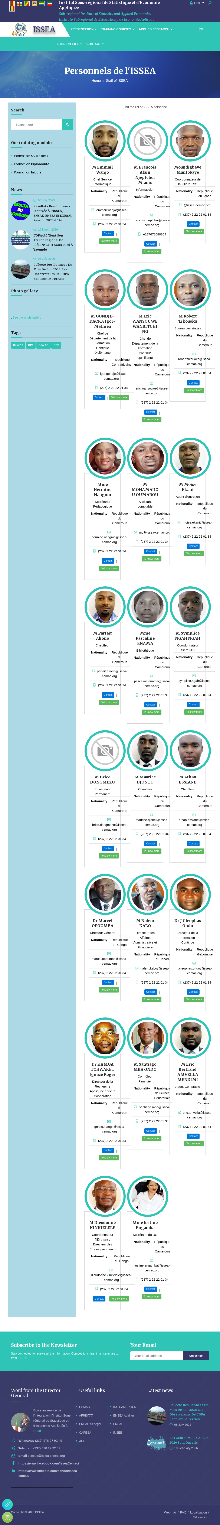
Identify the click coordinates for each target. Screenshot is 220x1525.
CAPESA (85, 1432)
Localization (198, 1512)
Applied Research (156, 29)
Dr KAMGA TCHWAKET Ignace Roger (102, 1069)
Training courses (118, 29)
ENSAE (118, 1424)
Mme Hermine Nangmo (102, 489)
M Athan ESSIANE (187, 780)
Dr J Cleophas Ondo (187, 923)
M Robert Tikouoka (187, 319)
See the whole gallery (27, 317)
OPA (30, 345)
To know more (109, 240)
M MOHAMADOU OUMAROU (145, 489)
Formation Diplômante (31, 164)
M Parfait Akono (102, 636)
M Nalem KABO (145, 923)
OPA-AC (43, 345)
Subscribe (196, 1355)
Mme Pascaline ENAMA (145, 638)
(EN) (201, 29)
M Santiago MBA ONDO (145, 1067)
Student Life (70, 44)
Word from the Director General (35, 1393)
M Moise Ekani (187, 487)
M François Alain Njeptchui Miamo (145, 175)
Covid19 (18, 345)
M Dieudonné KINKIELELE (102, 1225)
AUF (82, 1441)
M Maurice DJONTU (145, 780)
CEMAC (84, 1407)
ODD (56, 345)
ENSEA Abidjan (123, 1415)
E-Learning (200, 1517)
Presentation (84, 29)
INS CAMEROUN (124, 1407)
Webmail (170, 1512)
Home (97, 80)
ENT (195, 3)
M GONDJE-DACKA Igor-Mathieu (102, 321)
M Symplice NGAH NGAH (187, 636)
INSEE (117, 1432)
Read (37, 1431)
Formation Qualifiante (31, 156)
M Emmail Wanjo (102, 170)
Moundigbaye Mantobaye (187, 170)
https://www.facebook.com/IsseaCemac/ (49, 1463)
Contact (95, 44)
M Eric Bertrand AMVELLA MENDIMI (187, 1072)
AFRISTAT (86, 1415)
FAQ (183, 1512)
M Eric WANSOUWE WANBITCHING (145, 324)
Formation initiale (27, 172)
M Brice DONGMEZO (102, 780)
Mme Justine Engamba (145, 1225)
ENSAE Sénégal (90, 1424)
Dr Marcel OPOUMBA (102, 923)
